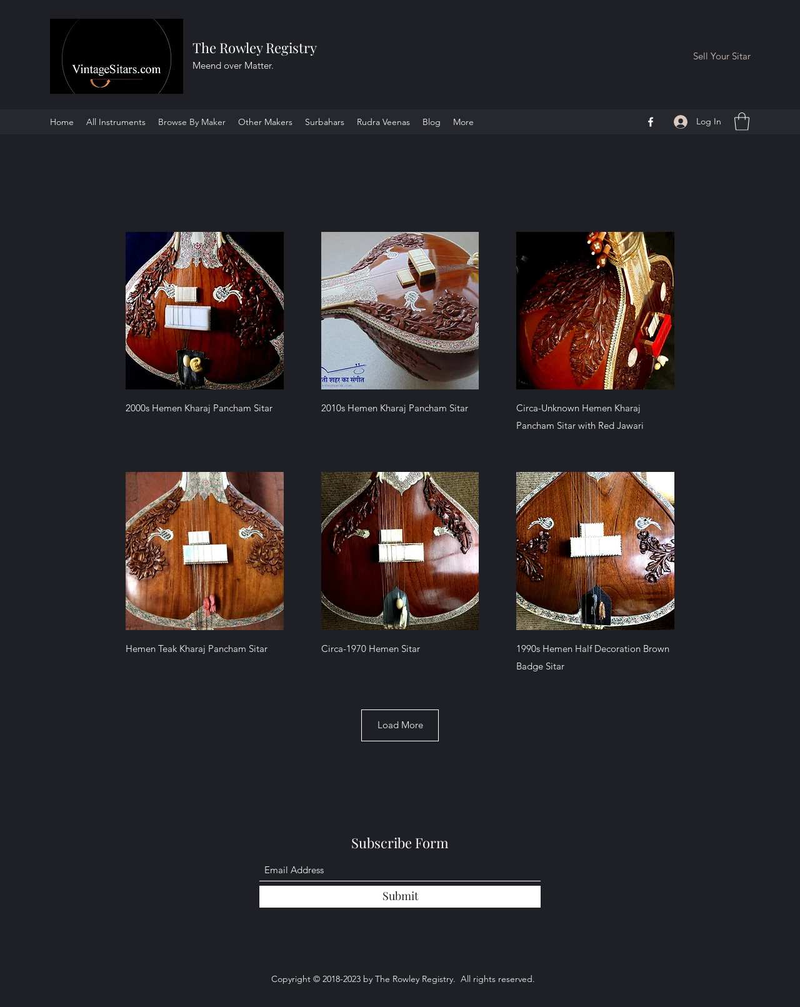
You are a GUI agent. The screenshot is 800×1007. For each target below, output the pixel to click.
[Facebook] (650, 122)
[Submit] (400, 897)
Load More (400, 725)
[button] (741, 122)
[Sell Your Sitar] (722, 57)
